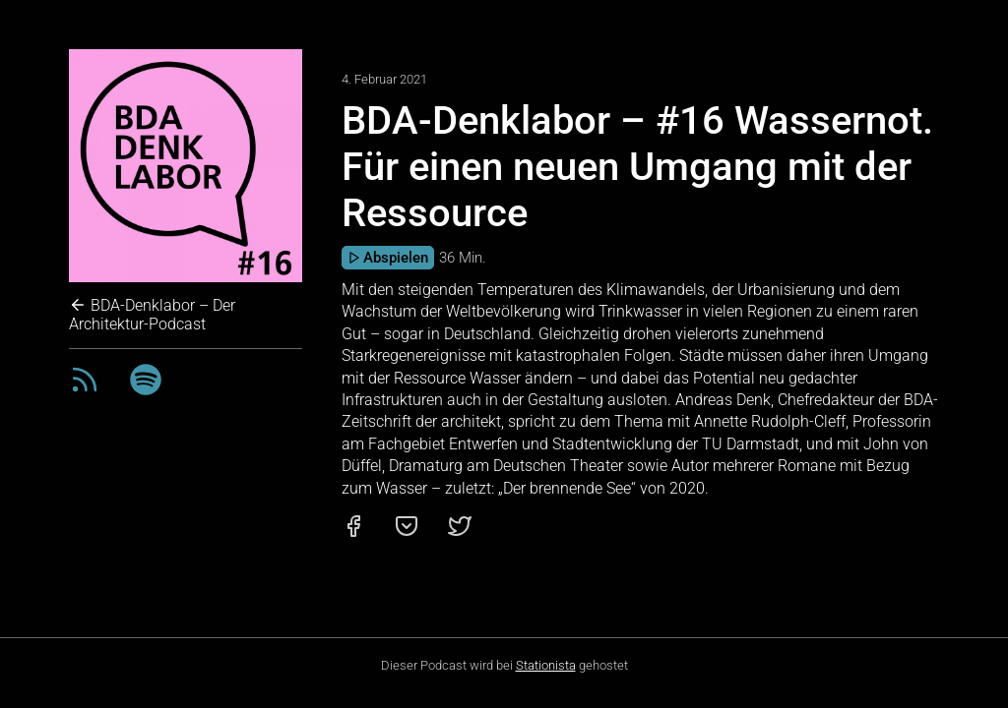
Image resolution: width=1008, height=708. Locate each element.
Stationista (546, 665)
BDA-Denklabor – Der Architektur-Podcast (152, 314)
